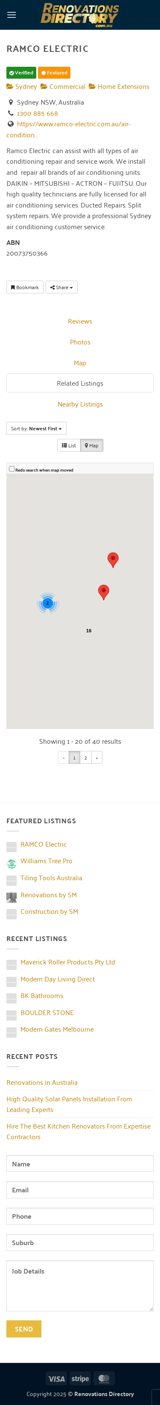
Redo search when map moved (44, 470)
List (69, 445)
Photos (80, 341)
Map (80, 362)
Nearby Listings (80, 404)
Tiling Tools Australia (51, 877)
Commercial (63, 86)
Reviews (80, 321)
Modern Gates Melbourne (57, 1029)
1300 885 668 (37, 113)
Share (61, 286)
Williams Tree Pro (46, 860)
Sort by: (36, 428)
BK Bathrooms (41, 995)
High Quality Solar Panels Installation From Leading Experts (69, 1103)
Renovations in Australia (42, 1082)
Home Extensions (119, 86)
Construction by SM (49, 911)
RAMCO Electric (43, 844)
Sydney (21, 86)
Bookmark (25, 286)
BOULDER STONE (47, 1012)
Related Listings (80, 383)
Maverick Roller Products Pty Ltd (67, 961)
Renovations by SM (48, 894)
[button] (11, 14)
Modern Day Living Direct (57, 978)
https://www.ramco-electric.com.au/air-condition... (68, 128)
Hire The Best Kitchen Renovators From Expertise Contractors (78, 1131)
